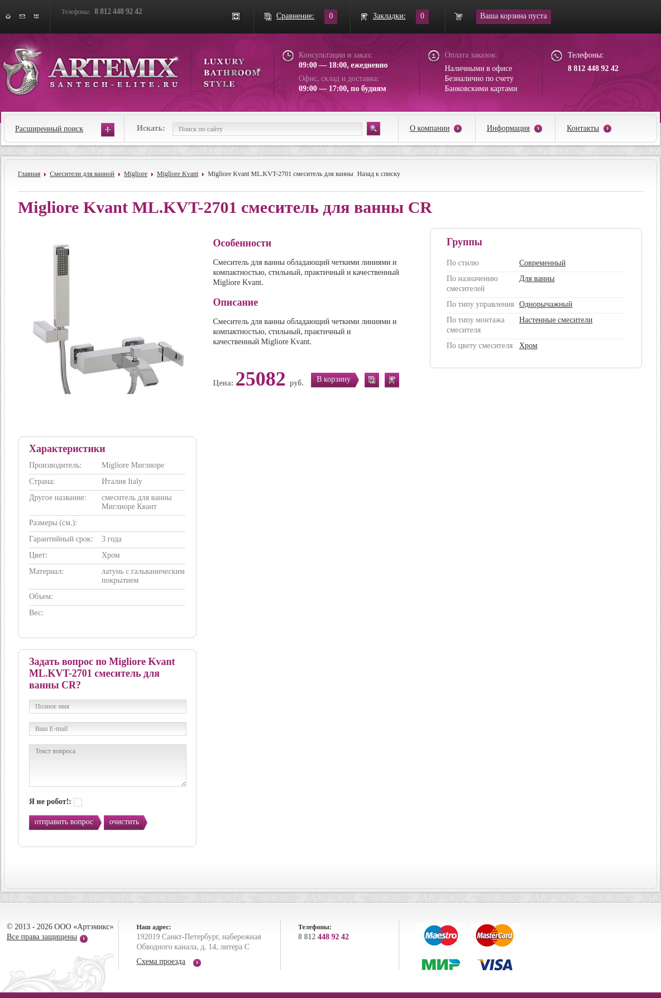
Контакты (583, 128)
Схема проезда (161, 961)
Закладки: (389, 16)
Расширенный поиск (49, 129)
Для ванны (537, 278)
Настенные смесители (555, 320)
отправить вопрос (64, 822)
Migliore (135, 174)
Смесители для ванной (82, 174)
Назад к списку (378, 174)
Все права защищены (42, 937)
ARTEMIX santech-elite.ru (131, 68)
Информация (508, 128)
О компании (429, 128)
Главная (29, 174)
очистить (124, 822)
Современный (542, 263)
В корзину (334, 379)
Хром (528, 345)
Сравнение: (295, 16)
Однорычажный (545, 304)
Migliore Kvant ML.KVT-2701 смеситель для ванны (280, 174)
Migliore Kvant (177, 174)
